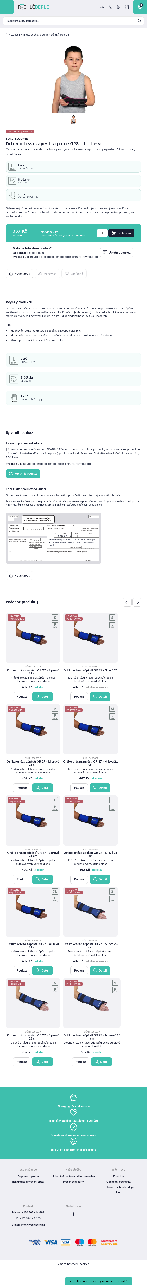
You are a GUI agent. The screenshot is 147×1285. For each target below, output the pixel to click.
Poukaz (22, 700)
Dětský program (60, 34)
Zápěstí (15, 34)
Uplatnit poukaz (117, 252)
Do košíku (121, 233)
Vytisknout (19, 273)
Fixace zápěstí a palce (35, 34)
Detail (42, 700)
